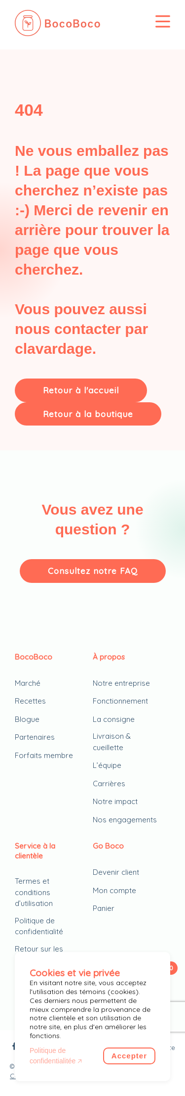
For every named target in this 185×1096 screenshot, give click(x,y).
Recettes (30, 701)
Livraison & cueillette (112, 741)
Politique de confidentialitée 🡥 (56, 1056)
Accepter (129, 1055)
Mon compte (114, 890)
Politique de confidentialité (39, 926)
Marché (27, 683)
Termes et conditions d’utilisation (34, 892)
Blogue (27, 719)
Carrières (109, 783)
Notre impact (115, 801)
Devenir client (116, 872)
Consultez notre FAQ (93, 571)
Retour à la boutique (88, 414)
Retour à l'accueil (81, 390)
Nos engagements (125, 819)
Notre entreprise (121, 683)
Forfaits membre (44, 755)
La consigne (114, 719)
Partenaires (35, 737)
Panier (103, 908)
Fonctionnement (120, 701)
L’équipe (107, 765)
